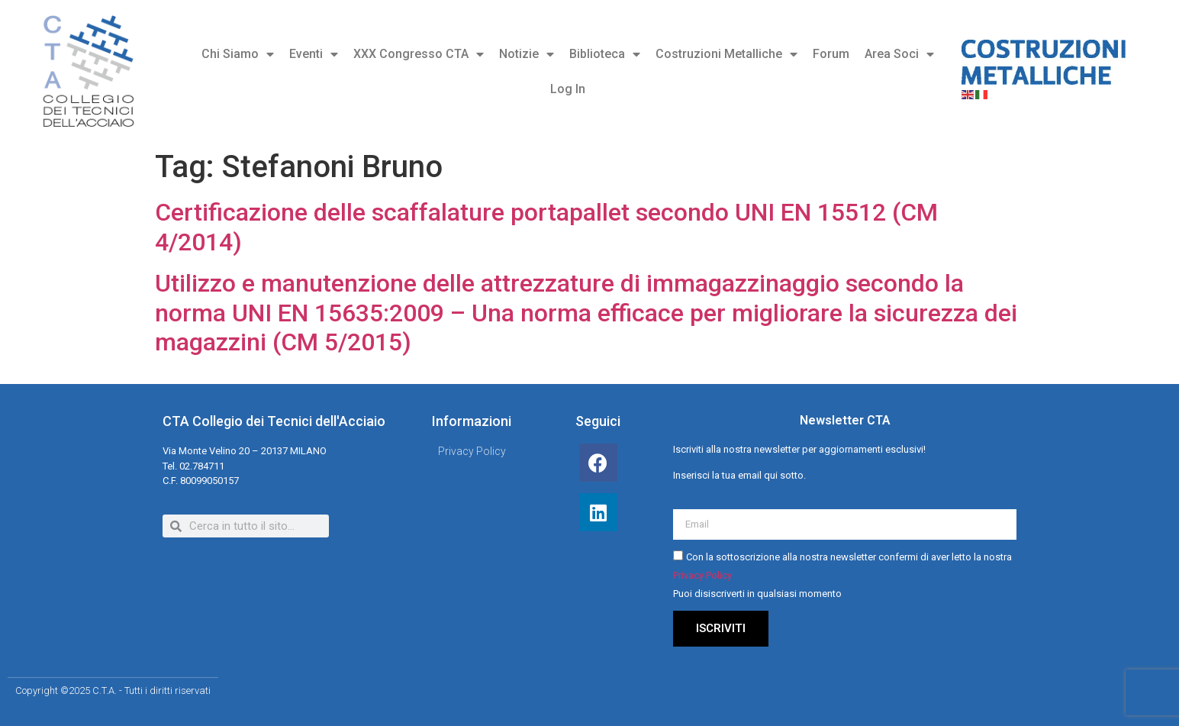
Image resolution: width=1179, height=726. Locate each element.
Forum (831, 54)
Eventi (313, 54)
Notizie (526, 54)
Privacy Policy (702, 575)
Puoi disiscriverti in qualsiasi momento (757, 593)
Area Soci (899, 54)
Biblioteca (604, 54)
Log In (567, 89)
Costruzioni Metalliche (726, 54)
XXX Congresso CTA (418, 54)
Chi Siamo (237, 54)
